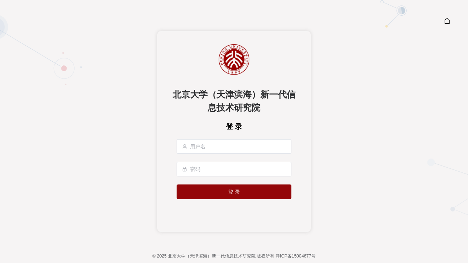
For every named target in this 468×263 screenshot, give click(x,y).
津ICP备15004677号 (296, 256)
